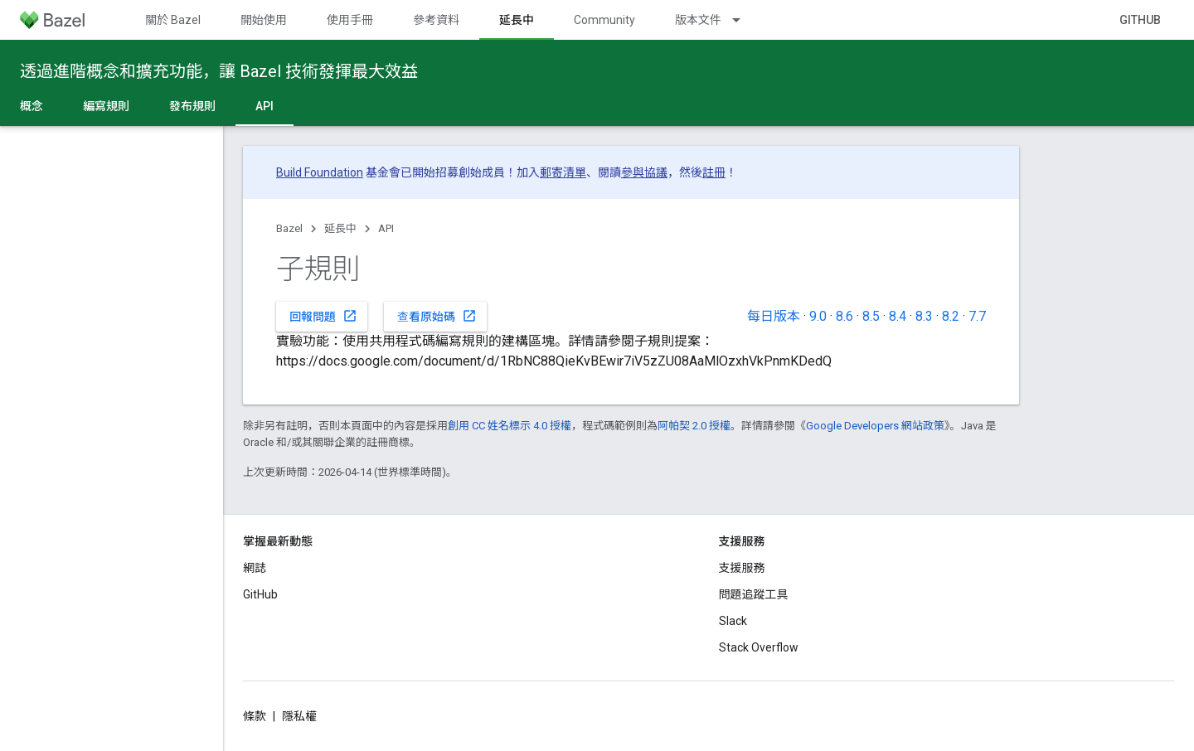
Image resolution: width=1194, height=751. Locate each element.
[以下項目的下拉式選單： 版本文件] (743, 20)
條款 (254, 716)
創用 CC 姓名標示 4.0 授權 (509, 425)
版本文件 (698, 20)
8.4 (897, 316)
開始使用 (263, 20)
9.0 (818, 316)
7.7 (977, 316)
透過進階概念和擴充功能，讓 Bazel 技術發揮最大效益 (219, 71)
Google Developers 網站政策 (875, 425)
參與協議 (644, 172)
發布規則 (192, 106)
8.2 (950, 316)
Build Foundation (319, 172)
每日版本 (773, 316)
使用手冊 (350, 20)
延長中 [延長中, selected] (516, 20)
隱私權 (299, 716)
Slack (733, 620)
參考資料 (436, 20)
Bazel (289, 228)
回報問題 (323, 315)
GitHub (1140, 20)
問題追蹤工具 (754, 594)
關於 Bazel (173, 20)
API (386, 228)
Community (604, 20)
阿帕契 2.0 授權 (694, 425)
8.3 (924, 316)
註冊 (714, 172)
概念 (31, 106)
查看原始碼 (437, 315)
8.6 (844, 316)
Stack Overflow (758, 647)
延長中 (340, 228)
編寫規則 (106, 106)
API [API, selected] (264, 106)
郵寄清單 (563, 172)
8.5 (871, 316)
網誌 (254, 567)
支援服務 (742, 567)
